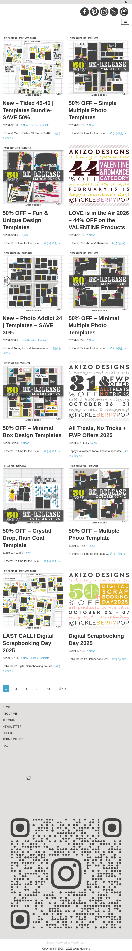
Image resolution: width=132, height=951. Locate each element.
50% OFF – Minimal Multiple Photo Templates (94, 325)
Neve (50, 942)
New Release (30, 125)
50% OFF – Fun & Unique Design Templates (25, 220)
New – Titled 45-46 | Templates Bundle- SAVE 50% (28, 110)
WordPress (78, 942)
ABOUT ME (10, 713)
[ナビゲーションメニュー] (125, 22)
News (92, 125)
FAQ (5, 745)
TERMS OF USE (13, 739)
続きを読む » (118, 133)
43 (48, 688)
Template (44, 125)
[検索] (126, 2)
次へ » (63, 688)
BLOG (6, 707)
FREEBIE (8, 733)
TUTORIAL (9, 720)
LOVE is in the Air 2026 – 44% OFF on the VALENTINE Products (99, 220)
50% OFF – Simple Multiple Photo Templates (93, 110)
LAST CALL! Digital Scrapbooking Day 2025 (28, 643)
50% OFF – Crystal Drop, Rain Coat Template (27, 538)
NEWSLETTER (12, 726)
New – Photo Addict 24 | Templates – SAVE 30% (32, 325)
